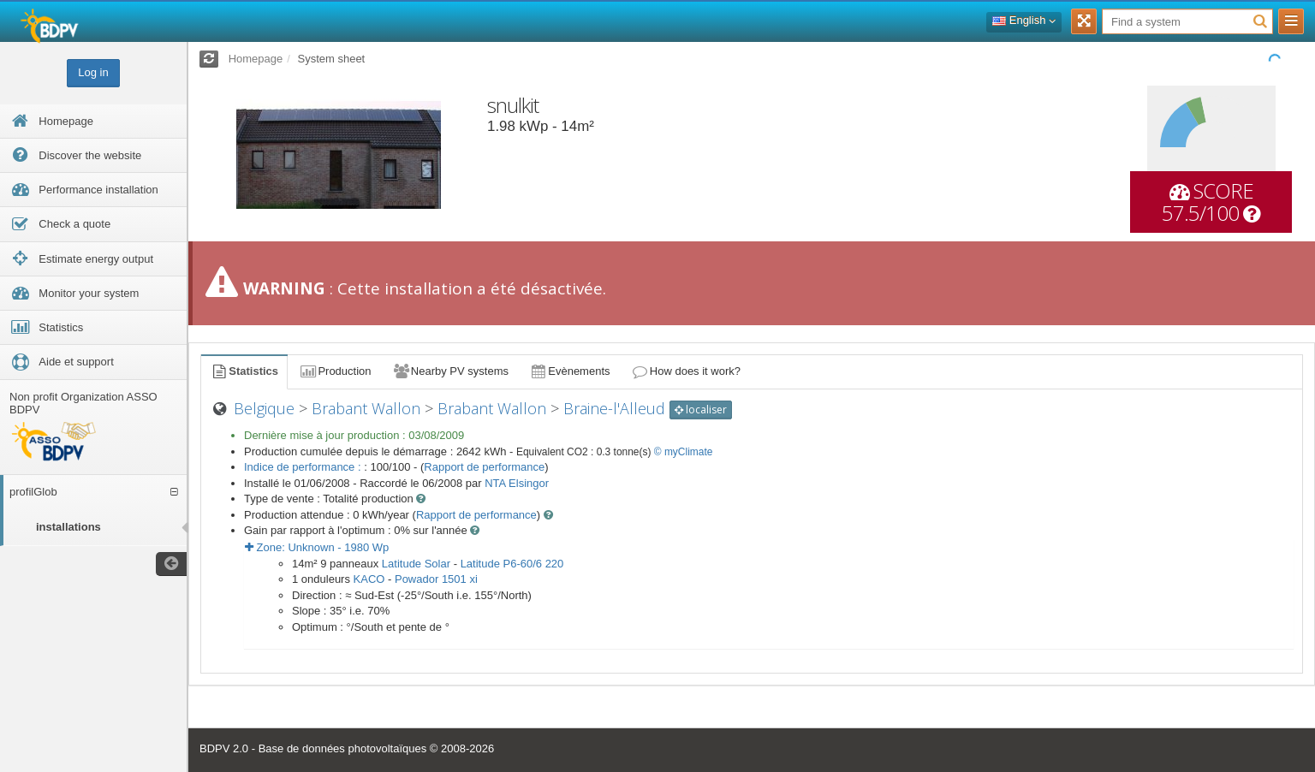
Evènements (569, 371)
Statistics (244, 371)
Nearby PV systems (450, 371)
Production (335, 371)
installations (68, 526)
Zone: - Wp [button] (317, 547)
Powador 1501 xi (436, 579)
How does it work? (686, 371)
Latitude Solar (416, 563)
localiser (701, 409)
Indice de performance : (304, 466)
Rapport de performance (484, 466)
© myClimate (683, 452)
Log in (93, 72)
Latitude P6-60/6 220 (512, 563)
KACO (369, 579)
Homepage (256, 58)
